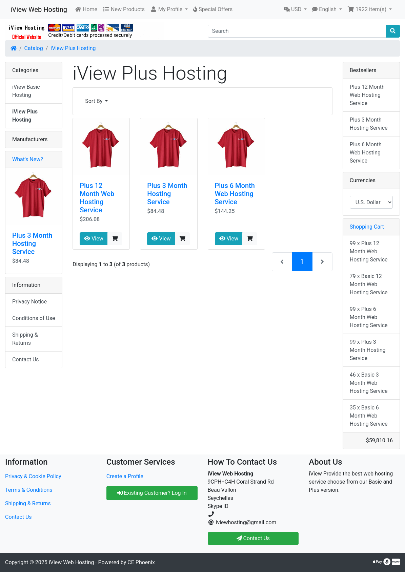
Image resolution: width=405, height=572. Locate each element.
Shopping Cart (367, 227)
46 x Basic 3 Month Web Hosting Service (369, 383)
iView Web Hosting (39, 9)
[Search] (297, 31)
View (93, 238)
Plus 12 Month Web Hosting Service (97, 198)
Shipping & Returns (25, 339)
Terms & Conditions (29, 490)
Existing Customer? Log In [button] (152, 493)
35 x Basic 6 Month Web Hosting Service (369, 415)
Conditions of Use (33, 318)
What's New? (27, 159)
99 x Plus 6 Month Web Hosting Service (369, 317)
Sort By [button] (94, 101)
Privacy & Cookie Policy (33, 476)
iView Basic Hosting (26, 91)
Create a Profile (124, 476)
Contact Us (25, 359)
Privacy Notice (29, 301)
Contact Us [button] (253, 538)
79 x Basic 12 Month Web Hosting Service (369, 284)
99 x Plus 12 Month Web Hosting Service (369, 251)
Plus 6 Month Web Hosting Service (235, 194)
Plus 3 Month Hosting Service (167, 194)
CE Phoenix (141, 562)
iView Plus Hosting (73, 48)
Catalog (33, 48)
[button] (168, 9)
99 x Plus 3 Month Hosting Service (368, 350)
